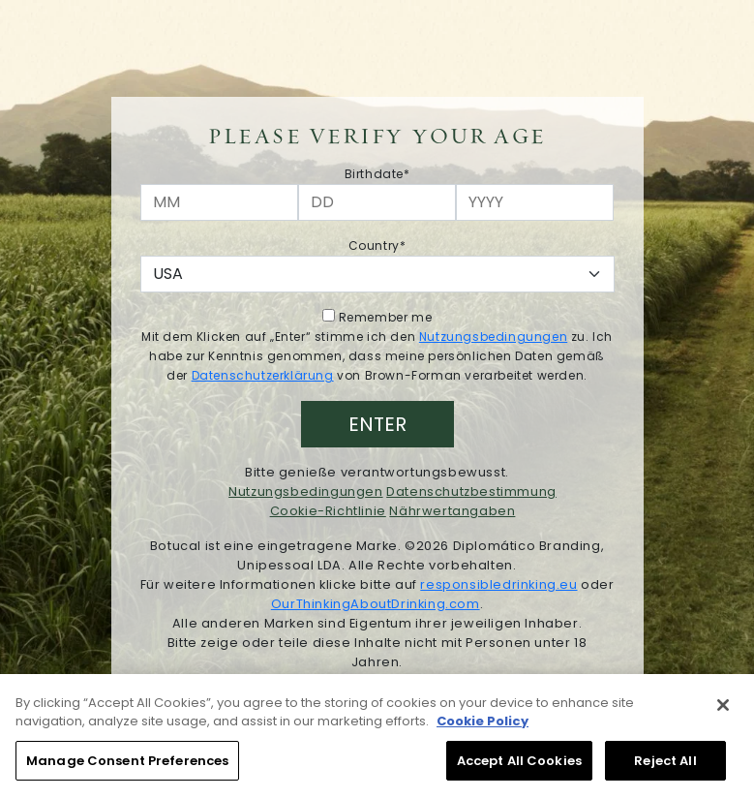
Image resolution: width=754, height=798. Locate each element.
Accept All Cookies (519, 766)
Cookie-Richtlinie (328, 511)
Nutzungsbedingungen (493, 336)
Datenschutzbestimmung (471, 491)
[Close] (723, 711)
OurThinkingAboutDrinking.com (375, 604)
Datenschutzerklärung (263, 375)
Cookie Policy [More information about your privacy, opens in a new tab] (482, 727)
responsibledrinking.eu (498, 584)
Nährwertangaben (452, 511)
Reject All (665, 766)
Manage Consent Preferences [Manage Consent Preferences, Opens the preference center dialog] (127, 766)
